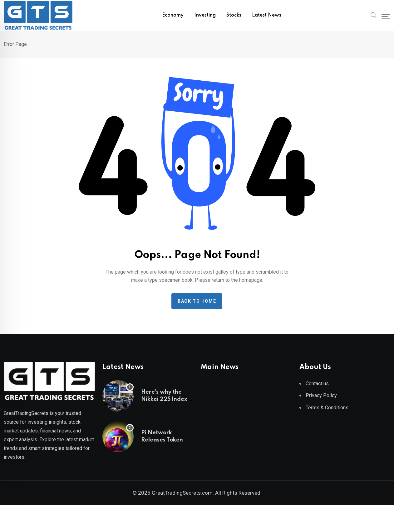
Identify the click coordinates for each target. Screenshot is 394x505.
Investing (205, 15)
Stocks (233, 15)
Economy (173, 15)
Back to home (197, 301)
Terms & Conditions (327, 408)
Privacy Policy (321, 395)
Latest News (266, 15)
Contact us (317, 383)
